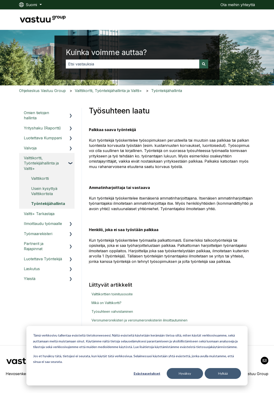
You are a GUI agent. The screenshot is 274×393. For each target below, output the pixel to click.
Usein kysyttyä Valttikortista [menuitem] (44, 191)
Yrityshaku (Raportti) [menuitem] (42, 128)
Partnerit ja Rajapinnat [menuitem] (33, 246)
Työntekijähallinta (166, 90)
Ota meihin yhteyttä (237, 4)
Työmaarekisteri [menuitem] (38, 233)
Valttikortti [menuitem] (40, 178)
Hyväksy (185, 373)
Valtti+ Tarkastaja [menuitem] (39, 213)
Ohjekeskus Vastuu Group (42, 90)
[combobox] (132, 64)
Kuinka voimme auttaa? (106, 52)
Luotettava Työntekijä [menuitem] (43, 259)
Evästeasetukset (147, 373)
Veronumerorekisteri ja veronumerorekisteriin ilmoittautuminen (139, 320)
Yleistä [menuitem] (29, 278)
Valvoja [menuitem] (30, 148)
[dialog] (137, 355)
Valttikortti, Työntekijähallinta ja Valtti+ (108, 90)
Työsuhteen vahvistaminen (112, 311)
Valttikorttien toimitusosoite (112, 294)
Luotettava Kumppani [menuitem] (43, 138)
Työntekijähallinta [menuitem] (48, 203)
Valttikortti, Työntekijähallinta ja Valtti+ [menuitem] (41, 163)
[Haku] (203, 64)
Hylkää (223, 373)
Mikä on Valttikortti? (106, 303)
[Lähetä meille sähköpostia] (264, 360)
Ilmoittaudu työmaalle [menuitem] (43, 223)
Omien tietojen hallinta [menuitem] (36, 115)
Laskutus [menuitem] (32, 268)
